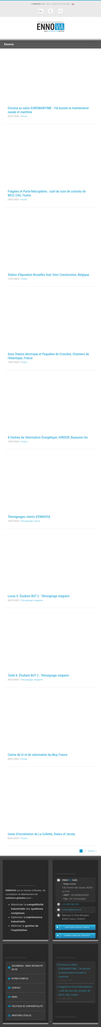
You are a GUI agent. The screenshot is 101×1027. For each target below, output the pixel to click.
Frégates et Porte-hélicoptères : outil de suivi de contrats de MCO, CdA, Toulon (75, 990)
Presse (24, 116)
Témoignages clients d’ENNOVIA (29, 517)
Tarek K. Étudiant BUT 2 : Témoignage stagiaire (38, 675)
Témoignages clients (30, 521)
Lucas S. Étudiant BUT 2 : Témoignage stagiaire (38, 596)
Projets (24, 199)
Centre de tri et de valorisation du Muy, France (38, 755)
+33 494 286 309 (70, 904)
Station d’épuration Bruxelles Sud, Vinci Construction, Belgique (48, 275)
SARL (39, 4)
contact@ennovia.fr (71, 909)
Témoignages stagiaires (32, 600)
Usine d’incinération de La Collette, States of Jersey (41, 834)
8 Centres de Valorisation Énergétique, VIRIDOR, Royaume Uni (48, 437)
